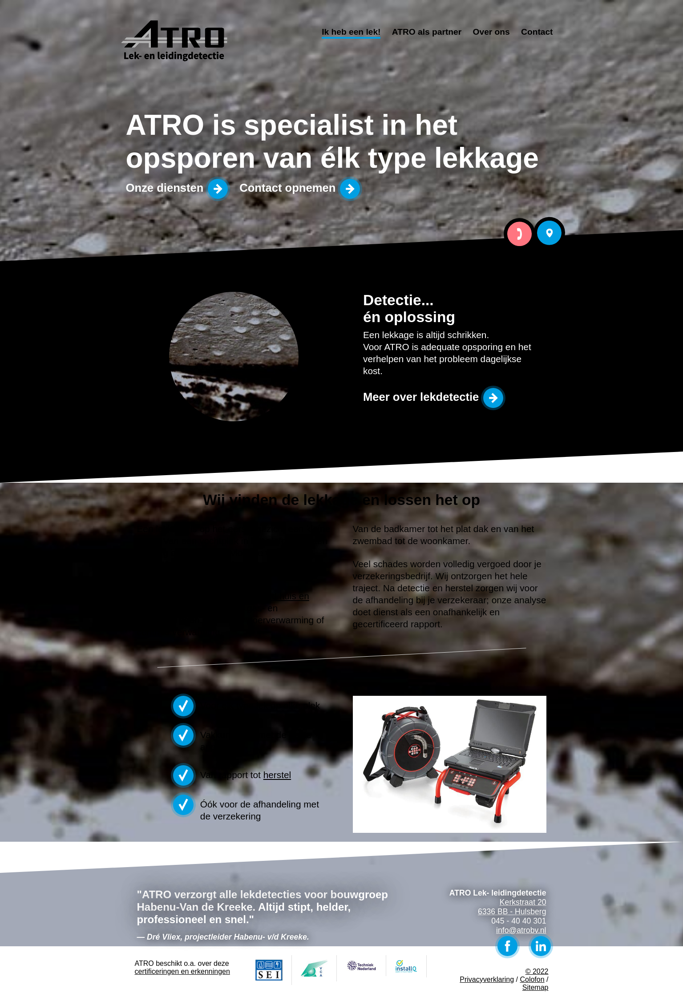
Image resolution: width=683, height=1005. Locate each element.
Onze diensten (165, 188)
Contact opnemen (287, 188)
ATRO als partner (426, 31)
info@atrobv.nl (521, 930)
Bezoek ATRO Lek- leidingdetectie (549, 233)
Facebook (507, 946)
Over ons (491, 31)
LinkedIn (541, 946)
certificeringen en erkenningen (182, 971)
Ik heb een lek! (351, 31)
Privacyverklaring (487, 979)
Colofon (532, 979)
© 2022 (537, 971)
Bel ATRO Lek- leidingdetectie (519, 233)
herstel (277, 775)
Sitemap (535, 987)
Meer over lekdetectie (421, 397)
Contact (537, 31)
